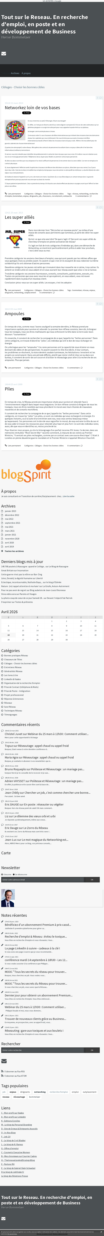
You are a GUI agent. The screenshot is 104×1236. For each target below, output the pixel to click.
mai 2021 (9, 527)
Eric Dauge (11, 828)
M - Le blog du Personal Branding (16, 1124)
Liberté (39, 578)
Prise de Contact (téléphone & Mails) (21, 687)
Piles (9, 389)
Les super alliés (19, 217)
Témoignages (10, 714)
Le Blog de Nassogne (58, 566)
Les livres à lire (11, 675)
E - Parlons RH (8, 1164)
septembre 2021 (12, 523)
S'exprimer (6, 602)
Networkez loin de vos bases (32, 107)
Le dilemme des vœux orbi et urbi (34, 816)
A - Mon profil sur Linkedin (13, 1117)
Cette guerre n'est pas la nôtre (15, 574)
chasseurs (46, 196)
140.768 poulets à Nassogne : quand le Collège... (23, 566)
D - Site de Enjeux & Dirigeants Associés (19, 1128)
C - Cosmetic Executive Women (15, 1152)
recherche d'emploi (59, 1092)
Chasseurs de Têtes (13, 659)
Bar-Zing (38, 574)
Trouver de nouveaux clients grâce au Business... (35, 1019)
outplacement (30, 292)
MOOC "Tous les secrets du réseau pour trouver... (35, 972)
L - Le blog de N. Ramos (12, 1144)
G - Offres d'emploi (10, 1148)
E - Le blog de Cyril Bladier (13, 1140)
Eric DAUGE (12, 804)
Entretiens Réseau (13, 667)
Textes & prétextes (24, 602)
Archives (15, 73)
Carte (6, 852)
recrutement (57, 196)
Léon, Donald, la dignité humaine (16, 578)
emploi (75, 1092)
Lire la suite (68, 496)
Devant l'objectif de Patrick (59, 598)
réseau (75, 193)
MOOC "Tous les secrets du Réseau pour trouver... (36, 983)
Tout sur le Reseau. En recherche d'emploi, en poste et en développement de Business (44, 24)
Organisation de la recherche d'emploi (22, 683)
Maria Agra (11, 757)
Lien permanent (13, 193)
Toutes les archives (14, 551)
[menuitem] (16, 73)
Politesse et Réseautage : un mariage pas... (57, 769)
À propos (26, 73)
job (40, 196)
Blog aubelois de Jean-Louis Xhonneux (48, 590)
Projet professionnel (14, 695)
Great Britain (7, 570)
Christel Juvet (13, 734)
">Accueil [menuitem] (6, 69)
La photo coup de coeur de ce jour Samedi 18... (22, 598)
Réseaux (8, 703)
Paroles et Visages (28, 594)
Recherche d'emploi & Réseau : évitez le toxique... (36, 936)
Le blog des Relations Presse (14, 1176)
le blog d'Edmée (53, 582)
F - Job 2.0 (5, 1136)
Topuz (9, 746)
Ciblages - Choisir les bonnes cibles (49, 193)
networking (83, 193)
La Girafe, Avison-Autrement (56, 586)
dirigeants (33, 196)
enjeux (26, 196)
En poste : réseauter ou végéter (44, 804)
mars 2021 (10, 531)
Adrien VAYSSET (15, 781)
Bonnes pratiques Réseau (16, 655)
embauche (67, 196)
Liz (6, 816)
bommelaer (17, 196)
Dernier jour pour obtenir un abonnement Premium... (39, 995)
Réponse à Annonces (14, 699)
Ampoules (14, 313)
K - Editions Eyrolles (10, 1121)
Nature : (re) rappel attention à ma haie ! (20, 586)
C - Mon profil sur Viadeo (12, 1113)
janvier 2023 (10, 511)
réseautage (19, 1097)
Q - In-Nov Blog (8, 1132)
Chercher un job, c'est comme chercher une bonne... (57, 793)
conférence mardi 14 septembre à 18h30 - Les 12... (36, 960)
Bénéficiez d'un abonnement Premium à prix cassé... (38, 925)
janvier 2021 (10, 535)
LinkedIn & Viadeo (12, 679)
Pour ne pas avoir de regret (13, 590)
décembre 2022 (12, 515)
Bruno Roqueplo (15, 769)
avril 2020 (9, 542)
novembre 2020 (12, 538)
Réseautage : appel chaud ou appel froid (43, 746)
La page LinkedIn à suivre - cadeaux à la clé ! (32, 948)
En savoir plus (12, 1234)
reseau (5, 1097)
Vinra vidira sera (8, 594)
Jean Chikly (12, 793)
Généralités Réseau (13, 671)
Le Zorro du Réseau (35, 828)
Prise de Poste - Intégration (17, 691)
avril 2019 (9, 546)
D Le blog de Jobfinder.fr (12, 1172)
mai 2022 (9, 519)
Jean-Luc (11, 840)
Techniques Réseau (13, 710)
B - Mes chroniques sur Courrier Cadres (19, 1156)
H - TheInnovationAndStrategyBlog (18, 1160)
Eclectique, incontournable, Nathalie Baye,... (22, 582)
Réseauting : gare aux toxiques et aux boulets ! (34, 1030)
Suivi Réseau (10, 707)
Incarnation (22, 570)
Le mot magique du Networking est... (45, 840)
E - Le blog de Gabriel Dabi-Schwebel (18, 1168)
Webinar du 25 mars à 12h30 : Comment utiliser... (58, 734)
